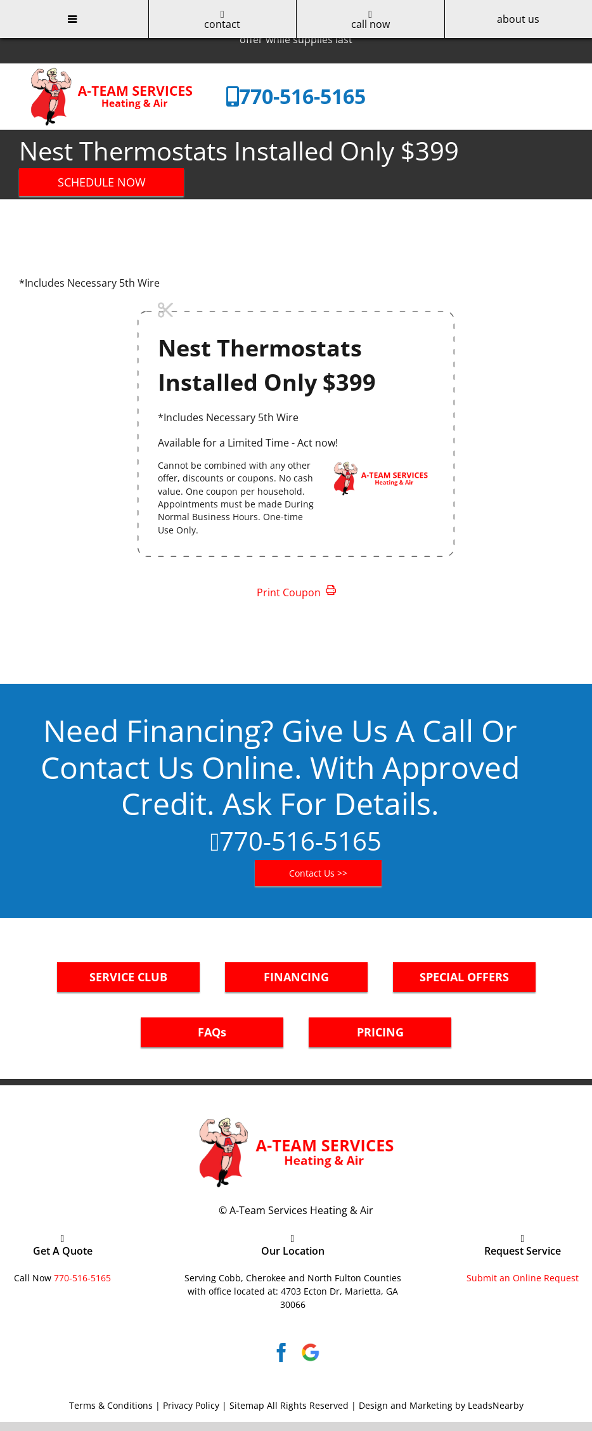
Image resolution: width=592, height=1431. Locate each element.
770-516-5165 (302, 96)
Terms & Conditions (111, 1405)
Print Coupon (296, 592)
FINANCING (296, 976)
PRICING (380, 1032)
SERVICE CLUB (128, 976)
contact (222, 20)
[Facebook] (281, 1352)
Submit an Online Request (523, 1278)
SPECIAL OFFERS (464, 976)
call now (370, 20)
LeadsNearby (496, 1405)
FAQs (212, 1032)
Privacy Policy (191, 1405)
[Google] (310, 1352)
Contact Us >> (318, 873)
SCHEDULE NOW (102, 182)
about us (518, 19)
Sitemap (246, 1405)
